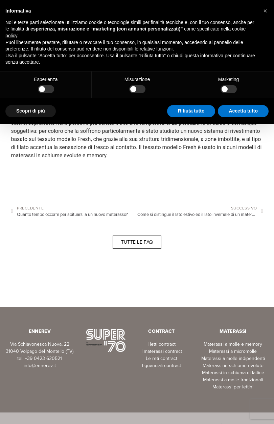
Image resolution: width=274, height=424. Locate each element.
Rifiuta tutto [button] (191, 111)
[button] (265, 10)
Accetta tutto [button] (243, 111)
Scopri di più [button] (30, 111)
